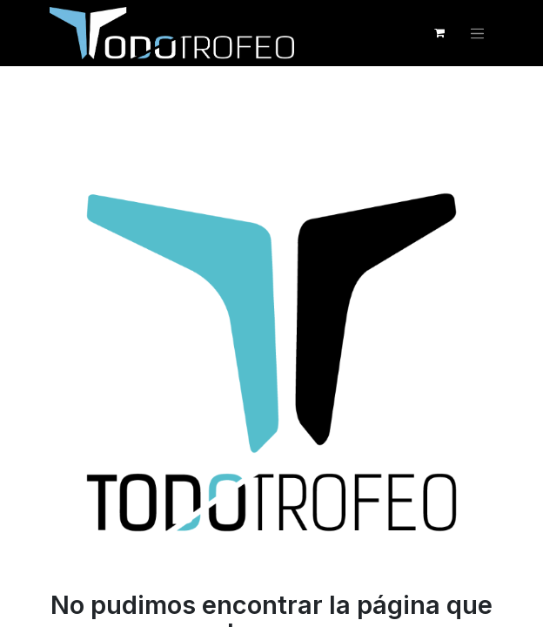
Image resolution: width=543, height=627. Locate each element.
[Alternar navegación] (477, 33)
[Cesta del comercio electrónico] (439, 33)
